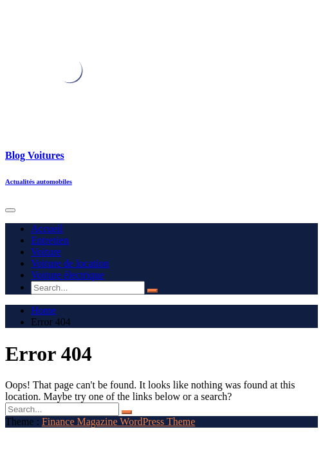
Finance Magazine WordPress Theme (119, 421)
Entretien (50, 240)
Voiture (46, 251)
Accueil (47, 228)
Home (43, 310)
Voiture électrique (67, 274)
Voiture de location (70, 263)
